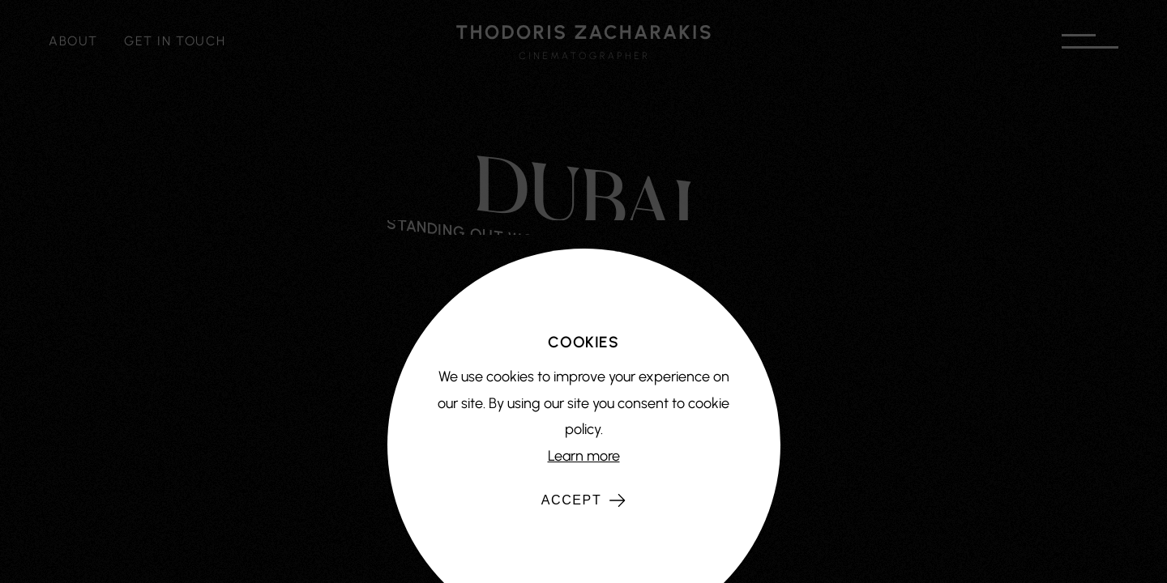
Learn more (584, 456)
